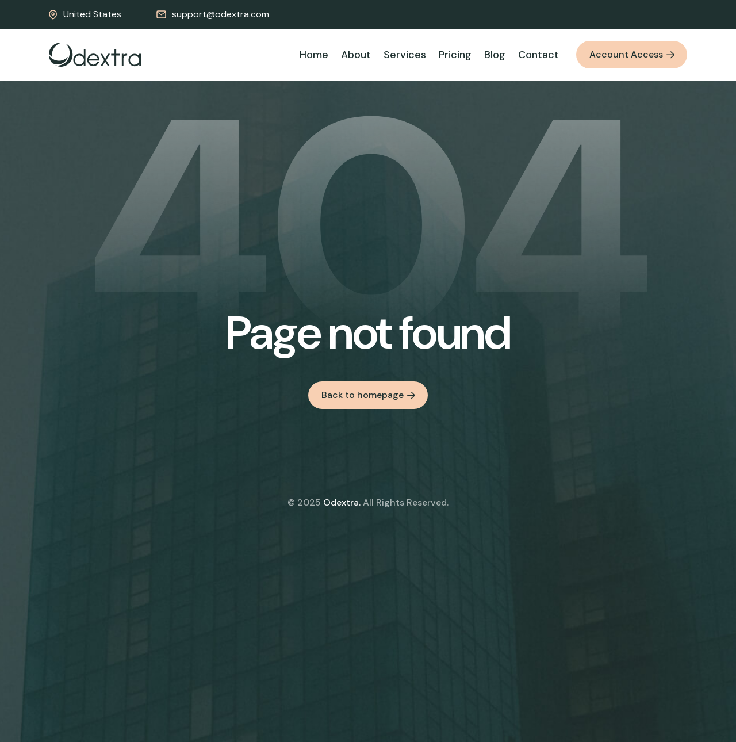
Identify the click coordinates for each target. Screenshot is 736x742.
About (356, 55)
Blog (494, 55)
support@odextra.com (212, 14)
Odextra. (342, 502)
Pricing (455, 55)
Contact (538, 55)
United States (85, 14)
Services (405, 55)
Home (314, 55)
